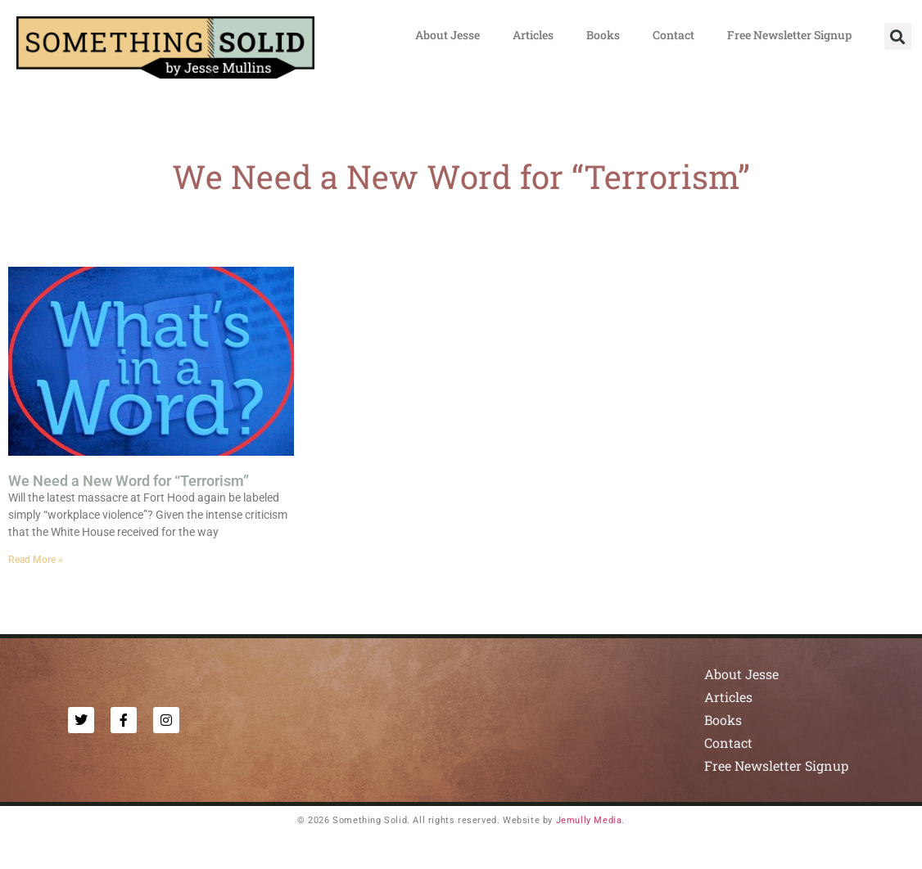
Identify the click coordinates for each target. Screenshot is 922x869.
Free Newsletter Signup (789, 35)
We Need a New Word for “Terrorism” (128, 480)
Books (603, 35)
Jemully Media (589, 820)
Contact (673, 35)
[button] (897, 36)
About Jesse (447, 35)
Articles (533, 35)
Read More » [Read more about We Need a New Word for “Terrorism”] (35, 559)
